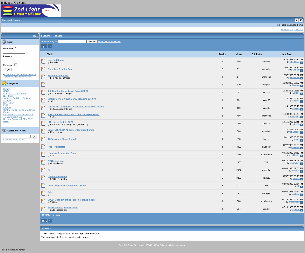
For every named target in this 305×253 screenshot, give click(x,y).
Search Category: (49, 41)
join (278, 25)
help (284, 25)
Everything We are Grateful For (18, 114)
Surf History (8, 103)
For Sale (7, 107)
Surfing (6, 89)
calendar (291, 25)
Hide (35, 36)
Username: (8, 48)
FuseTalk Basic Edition (129, 245)
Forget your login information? (18, 77)
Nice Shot (8, 96)
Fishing (6, 105)
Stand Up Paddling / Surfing (16, 98)
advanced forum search (14, 139)
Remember (8, 65)
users (64, 237)
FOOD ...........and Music (14, 93)
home (300, 25)
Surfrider (7, 100)
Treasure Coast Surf (13, 117)
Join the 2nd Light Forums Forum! (20, 74)
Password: (8, 56)
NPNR (6, 91)
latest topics (287, 29)
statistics (298, 29)
